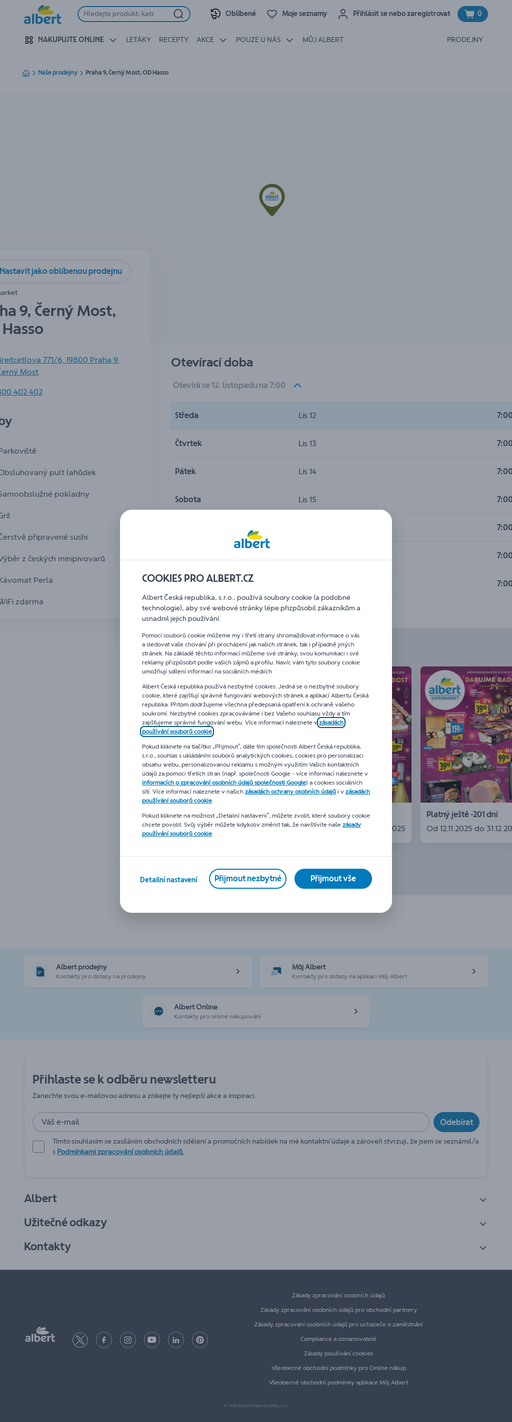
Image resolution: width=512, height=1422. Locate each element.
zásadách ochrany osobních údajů (290, 791)
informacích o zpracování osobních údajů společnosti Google (224, 782)
